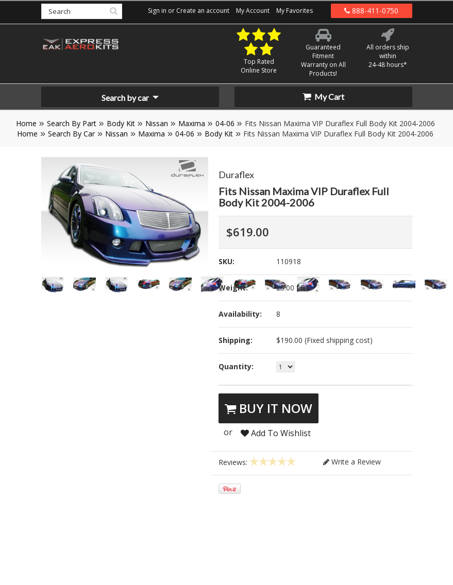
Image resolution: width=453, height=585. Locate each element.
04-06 (224, 123)
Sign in (157, 10)
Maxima (191, 123)
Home (26, 123)
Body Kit (121, 123)
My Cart (323, 96)
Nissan (156, 123)
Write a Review (352, 462)
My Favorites (294, 10)
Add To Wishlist (276, 433)
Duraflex (236, 174)
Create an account (202, 10)
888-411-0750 (371, 10)
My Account (253, 10)
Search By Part (71, 123)
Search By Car (71, 134)
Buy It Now (268, 408)
